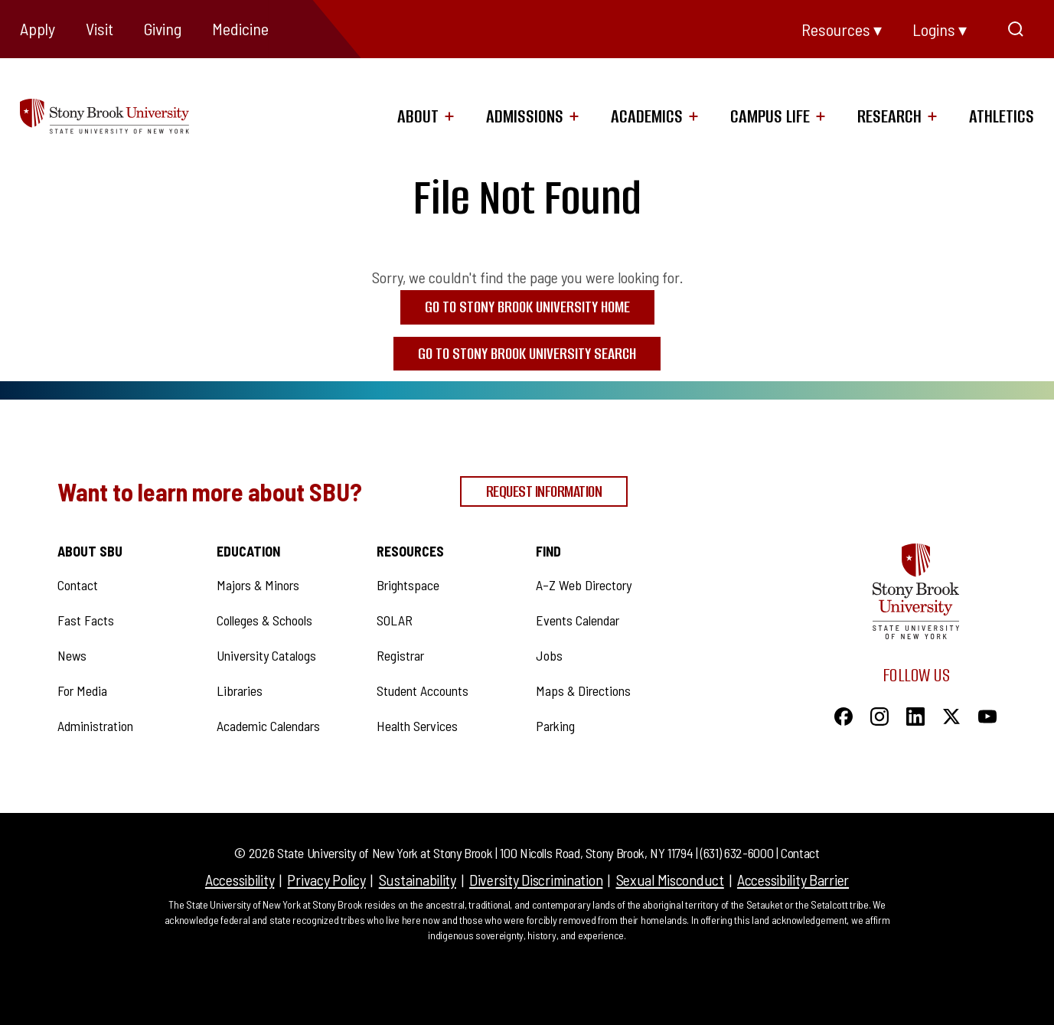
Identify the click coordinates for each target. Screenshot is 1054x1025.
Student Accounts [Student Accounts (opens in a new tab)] (422, 690)
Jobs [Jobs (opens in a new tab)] (549, 655)
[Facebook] (843, 714)
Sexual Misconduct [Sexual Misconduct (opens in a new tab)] (670, 879)
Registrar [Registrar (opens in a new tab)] (400, 655)
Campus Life (770, 116)
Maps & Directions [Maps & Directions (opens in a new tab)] (583, 690)
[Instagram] (879, 714)
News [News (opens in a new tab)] (71, 655)
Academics (647, 116)
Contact (800, 852)
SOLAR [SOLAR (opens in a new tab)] (395, 620)
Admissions (524, 116)
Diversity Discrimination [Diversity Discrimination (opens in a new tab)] (535, 879)
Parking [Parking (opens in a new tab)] (555, 725)
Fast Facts (85, 620)
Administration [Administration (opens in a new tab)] (95, 725)
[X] (951, 714)
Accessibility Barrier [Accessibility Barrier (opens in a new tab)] (793, 879)
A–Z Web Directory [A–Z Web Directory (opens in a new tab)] (583, 584)
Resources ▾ (841, 29)
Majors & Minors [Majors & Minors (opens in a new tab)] (258, 584)
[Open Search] (1015, 29)
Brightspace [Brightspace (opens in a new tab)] (408, 584)
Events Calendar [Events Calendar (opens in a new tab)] (577, 620)
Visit (99, 28)
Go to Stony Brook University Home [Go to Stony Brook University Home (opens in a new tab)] (527, 306)
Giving (162, 28)
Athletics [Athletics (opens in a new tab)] (1001, 116)
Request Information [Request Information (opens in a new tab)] (544, 491)
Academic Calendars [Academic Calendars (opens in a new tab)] (268, 725)
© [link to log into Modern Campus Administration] (240, 852)
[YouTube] (987, 714)
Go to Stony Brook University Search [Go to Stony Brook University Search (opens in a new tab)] (527, 353)
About (418, 116)
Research (889, 116)
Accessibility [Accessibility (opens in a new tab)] (239, 879)
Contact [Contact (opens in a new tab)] (77, 584)
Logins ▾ (939, 29)
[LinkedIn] (915, 714)
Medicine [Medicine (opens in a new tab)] (240, 28)
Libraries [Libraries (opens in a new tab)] (240, 690)
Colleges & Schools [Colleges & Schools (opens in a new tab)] (264, 620)
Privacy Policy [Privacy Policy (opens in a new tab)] (326, 879)
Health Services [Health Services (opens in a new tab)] (417, 725)
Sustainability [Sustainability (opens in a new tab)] (417, 879)
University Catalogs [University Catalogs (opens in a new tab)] (266, 655)
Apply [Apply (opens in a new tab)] (37, 28)
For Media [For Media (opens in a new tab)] (82, 690)
